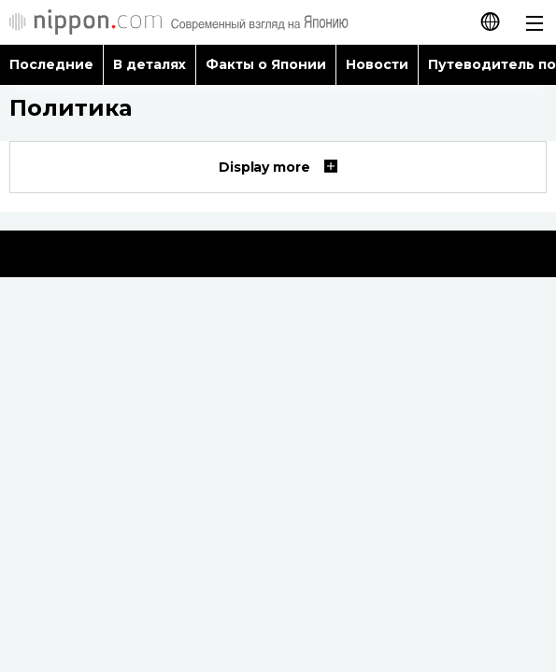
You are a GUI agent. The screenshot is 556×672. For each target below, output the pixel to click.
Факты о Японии (266, 64)
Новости (377, 64)
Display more (278, 167)
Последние (51, 64)
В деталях (149, 64)
